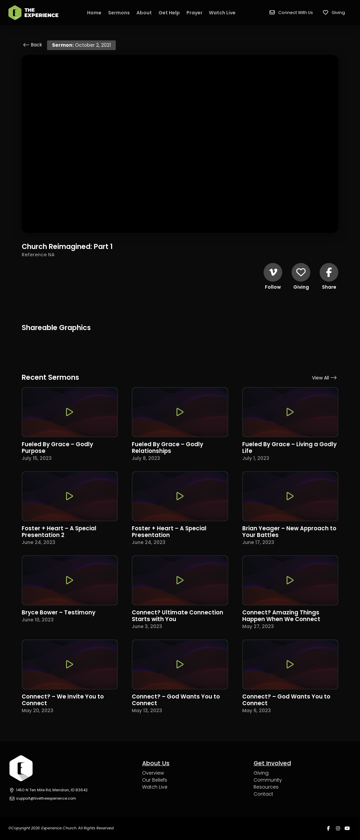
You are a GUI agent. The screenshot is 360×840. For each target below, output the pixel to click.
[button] (291, 12)
